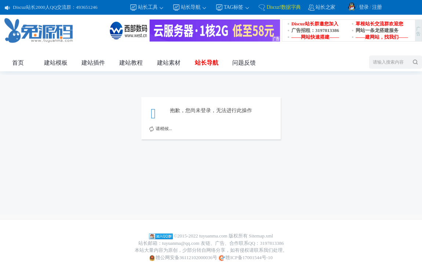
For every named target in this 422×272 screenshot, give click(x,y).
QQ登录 (352, 6)
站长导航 (194, 7)
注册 (377, 7)
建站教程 (131, 63)
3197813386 (272, 243)
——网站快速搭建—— (315, 37)
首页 (18, 63)
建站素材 (169, 63)
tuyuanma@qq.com (181, 243)
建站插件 (93, 63)
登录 (364, 7)
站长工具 (151, 7)
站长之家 (325, 7)
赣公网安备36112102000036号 (183, 258)
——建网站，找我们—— (382, 37)
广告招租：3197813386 (315, 30)
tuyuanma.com (213, 236)
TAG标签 (237, 7)
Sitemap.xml (261, 236)
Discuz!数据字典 (283, 7)
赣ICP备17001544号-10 (246, 258)
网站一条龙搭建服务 (377, 30)
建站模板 (56, 63)
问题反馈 (244, 63)
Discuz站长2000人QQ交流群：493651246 (55, 7)
